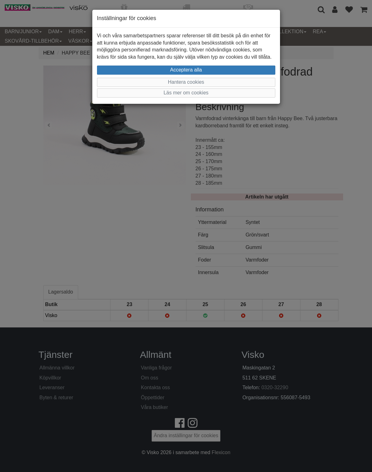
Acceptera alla (186, 69)
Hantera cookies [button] (186, 82)
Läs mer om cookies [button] (186, 92)
